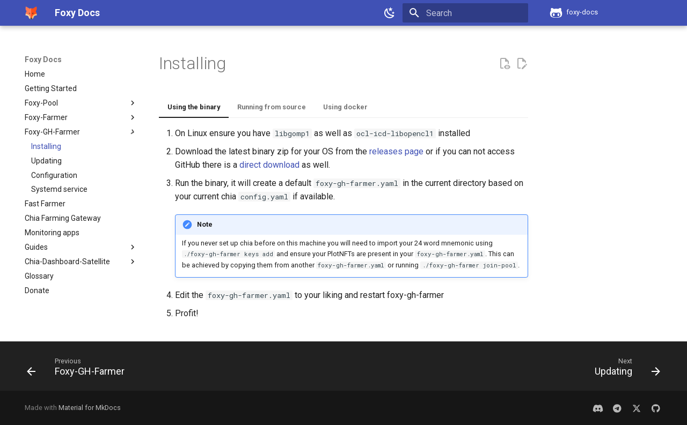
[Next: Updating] (624, 369)
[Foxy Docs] (31, 13)
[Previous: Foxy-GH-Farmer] (79, 369)
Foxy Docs (43, 59)
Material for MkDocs (90, 408)
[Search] (465, 13)
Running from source (271, 107)
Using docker (345, 107)
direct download (269, 165)
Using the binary (193, 107)
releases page (396, 151)
